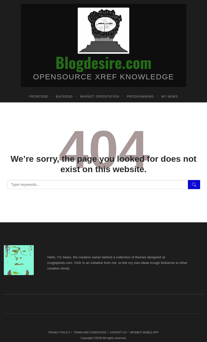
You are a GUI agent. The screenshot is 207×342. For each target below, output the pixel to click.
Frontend (39, 96)
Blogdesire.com (103, 62)
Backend (64, 96)
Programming (140, 96)
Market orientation (99, 96)
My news (169, 96)
